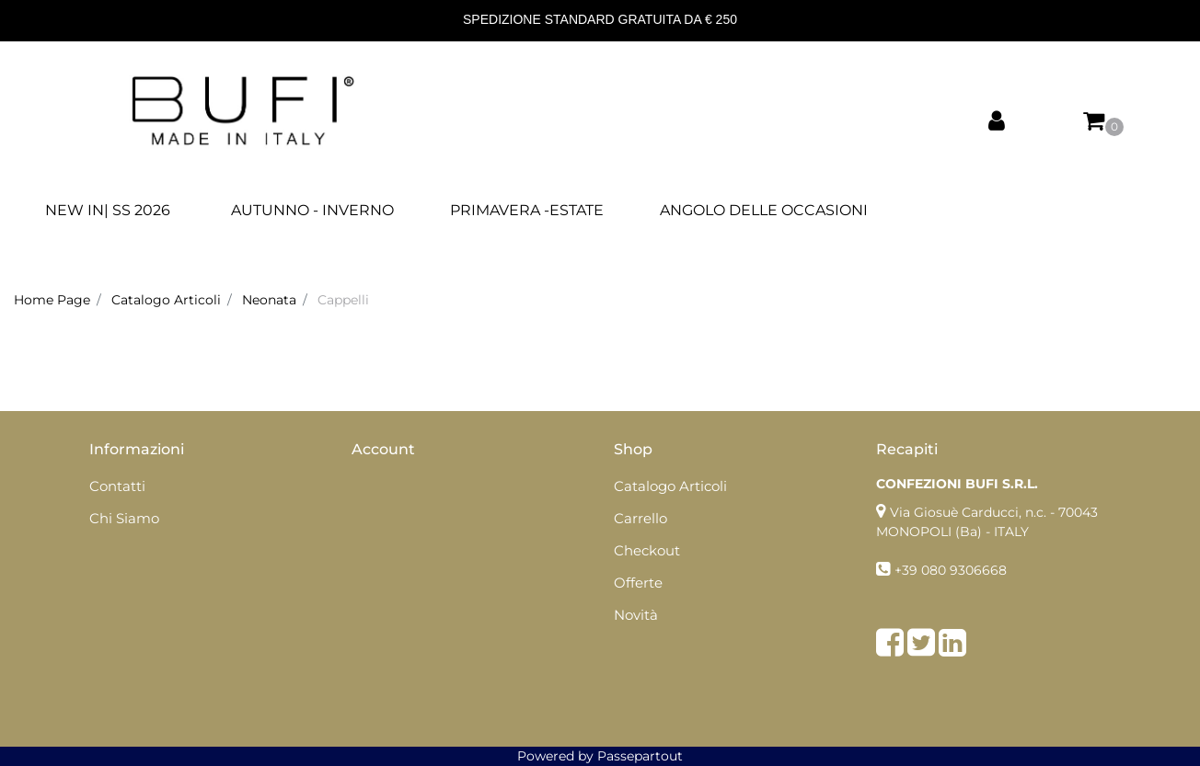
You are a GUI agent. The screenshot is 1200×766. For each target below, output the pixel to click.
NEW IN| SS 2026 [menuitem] (107, 210)
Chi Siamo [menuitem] (124, 518)
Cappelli (343, 300)
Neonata (269, 300)
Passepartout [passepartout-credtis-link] (640, 756)
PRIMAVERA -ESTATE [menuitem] (527, 210)
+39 (907, 570)
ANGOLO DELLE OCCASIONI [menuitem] (764, 210)
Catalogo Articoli (166, 300)
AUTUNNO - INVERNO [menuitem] (312, 210)
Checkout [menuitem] (647, 550)
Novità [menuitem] (636, 614)
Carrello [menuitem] (640, 518)
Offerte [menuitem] (638, 582)
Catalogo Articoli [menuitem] (670, 486)
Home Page (52, 300)
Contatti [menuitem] (117, 486)
